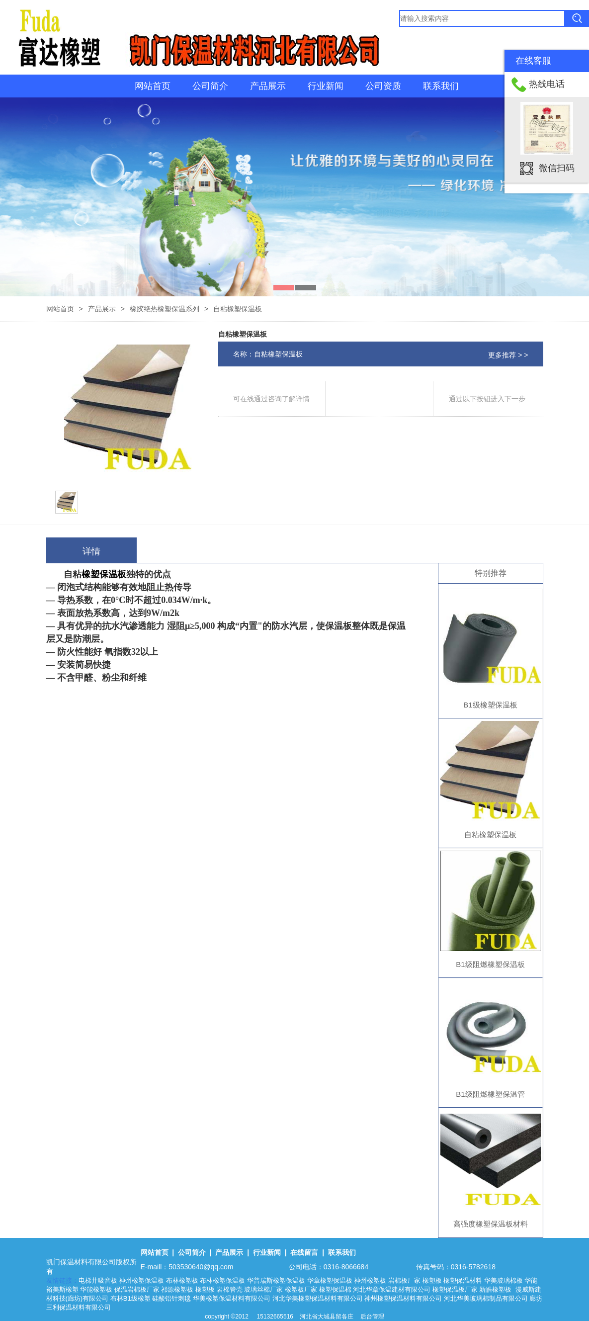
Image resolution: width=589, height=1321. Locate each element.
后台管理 (372, 1316)
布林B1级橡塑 (130, 1298)
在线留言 (304, 1252)
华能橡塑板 (96, 1289)
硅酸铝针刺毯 (171, 1298)
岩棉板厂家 (404, 1280)
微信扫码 (557, 168)
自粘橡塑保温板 (490, 834)
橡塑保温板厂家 (455, 1289)
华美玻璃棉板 (503, 1280)
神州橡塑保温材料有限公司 (403, 1298)
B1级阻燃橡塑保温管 (490, 1094)
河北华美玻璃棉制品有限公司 (486, 1298)
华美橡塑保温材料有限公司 (231, 1298)
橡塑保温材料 (462, 1280)
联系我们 (441, 86)
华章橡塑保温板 (329, 1280)
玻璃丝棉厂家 (263, 1289)
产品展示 (268, 86)
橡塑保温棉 (335, 1289)
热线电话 (547, 84)
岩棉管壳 (230, 1289)
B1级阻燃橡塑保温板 (490, 964)
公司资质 (383, 86)
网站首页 (152, 86)
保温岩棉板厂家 (137, 1289)
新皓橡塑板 (496, 1289)
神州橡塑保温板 (141, 1280)
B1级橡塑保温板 (490, 705)
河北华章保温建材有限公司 (391, 1289)
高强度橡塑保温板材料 (490, 1224)
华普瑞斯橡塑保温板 (276, 1280)
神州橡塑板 (370, 1280)
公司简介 (210, 86)
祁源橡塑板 (177, 1289)
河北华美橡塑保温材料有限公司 (317, 1298)
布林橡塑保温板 (222, 1280)
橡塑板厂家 (301, 1289)
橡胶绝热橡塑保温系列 (164, 309)
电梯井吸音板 (98, 1280)
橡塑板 (432, 1280)
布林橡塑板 (182, 1280)
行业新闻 (325, 86)
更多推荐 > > (508, 355)
